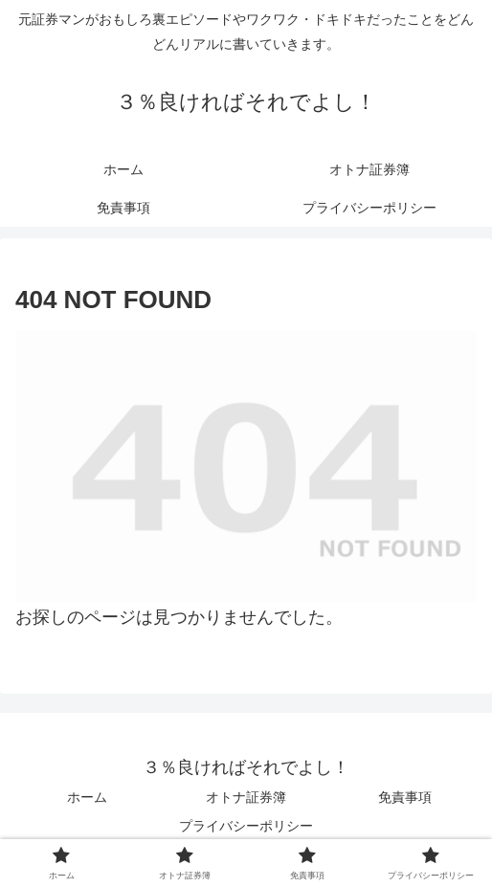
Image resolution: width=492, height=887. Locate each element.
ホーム (87, 797)
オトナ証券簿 (246, 797)
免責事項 (405, 797)
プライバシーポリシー (246, 825)
